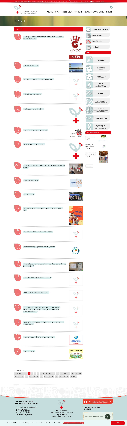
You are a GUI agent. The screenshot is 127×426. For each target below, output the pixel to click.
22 (26, 377)
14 (65, 373)
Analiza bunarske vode (31, 180)
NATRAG (16, 385)
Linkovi (101, 12)
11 (54, 373)
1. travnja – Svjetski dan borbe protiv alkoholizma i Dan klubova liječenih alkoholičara (43, 38)
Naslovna (49, 12)
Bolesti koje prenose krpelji (32, 94)
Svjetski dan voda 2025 (31, 65)
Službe (64, 12)
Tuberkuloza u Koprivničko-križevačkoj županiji (38, 79)
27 (45, 377)
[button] (73, 423)
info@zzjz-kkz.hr (26, 415)
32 (64, 377)
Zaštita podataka (91, 12)
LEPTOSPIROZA (29, 351)
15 (68, 373)
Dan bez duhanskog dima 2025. (33, 109)
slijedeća (73, 377)
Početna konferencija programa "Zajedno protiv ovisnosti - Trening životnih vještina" (44, 265)
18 (80, 373)
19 (15, 377)
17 (76, 373)
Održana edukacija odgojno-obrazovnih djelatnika (39, 247)
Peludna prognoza (90, 137)
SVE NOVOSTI (89, 166)
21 (23, 377)
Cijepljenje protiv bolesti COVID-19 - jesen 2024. (39, 337)
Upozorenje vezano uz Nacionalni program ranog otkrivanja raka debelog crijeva (43, 323)
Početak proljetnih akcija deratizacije (35, 130)
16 (72, 373)
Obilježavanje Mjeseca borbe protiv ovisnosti (38, 232)
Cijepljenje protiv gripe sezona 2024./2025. (37, 277)
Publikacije (79, 12)
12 (57, 373)
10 (50, 373)
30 (56, 377)
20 (19, 377)
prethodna (17, 373)
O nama (57, 12)
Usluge (70, 12)
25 (38, 377)
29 (53, 377)
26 (41, 377)
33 (67, 377)
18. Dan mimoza (29, 194)
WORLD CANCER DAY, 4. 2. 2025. (34, 144)
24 (34, 377)
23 (30, 377)
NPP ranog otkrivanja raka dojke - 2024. (36, 292)
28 (49, 377)
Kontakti (109, 12)
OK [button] (118, 423)
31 (60, 377)
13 (61, 373)
